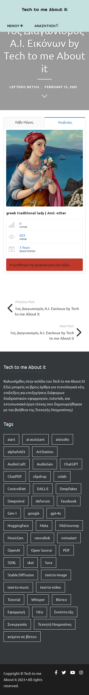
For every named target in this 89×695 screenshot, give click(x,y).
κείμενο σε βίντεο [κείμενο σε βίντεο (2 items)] (22, 636)
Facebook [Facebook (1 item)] (68, 501)
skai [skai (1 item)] (30, 562)
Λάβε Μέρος (24, 122)
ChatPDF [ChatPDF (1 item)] (15, 476)
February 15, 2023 (61, 87)
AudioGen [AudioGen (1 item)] (45, 464)
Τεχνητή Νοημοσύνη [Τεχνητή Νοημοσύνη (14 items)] (54, 624)
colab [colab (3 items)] (62, 476)
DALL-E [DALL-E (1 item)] (43, 488)
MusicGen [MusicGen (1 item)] (15, 537)
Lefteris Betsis (24, 87)
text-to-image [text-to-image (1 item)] (56, 575)
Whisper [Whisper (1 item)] (38, 599)
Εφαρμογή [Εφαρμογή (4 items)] (16, 612)
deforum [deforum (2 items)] (43, 501)
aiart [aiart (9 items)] (11, 439)
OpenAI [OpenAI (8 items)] (14, 550)
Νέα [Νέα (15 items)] (39, 612)
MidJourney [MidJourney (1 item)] (69, 525)
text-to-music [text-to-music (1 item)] (18, 587)
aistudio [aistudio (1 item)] (62, 439)
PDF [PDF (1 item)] (66, 550)
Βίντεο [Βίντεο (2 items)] (61, 599)
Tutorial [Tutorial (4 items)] (14, 599)
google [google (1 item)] (33, 513)
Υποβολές (65, 122)
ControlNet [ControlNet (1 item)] (17, 488)
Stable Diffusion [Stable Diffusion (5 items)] (21, 575)
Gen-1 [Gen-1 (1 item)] (12, 513)
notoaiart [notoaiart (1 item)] (69, 537)
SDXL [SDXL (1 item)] (12, 562)
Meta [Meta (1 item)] (44, 525)
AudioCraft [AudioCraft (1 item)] (17, 464)
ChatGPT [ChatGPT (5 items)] (71, 464)
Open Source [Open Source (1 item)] (41, 550)
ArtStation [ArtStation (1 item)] (44, 451)
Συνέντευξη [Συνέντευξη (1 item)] (63, 612)
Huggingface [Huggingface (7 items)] (18, 525)
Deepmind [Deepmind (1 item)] (16, 501)
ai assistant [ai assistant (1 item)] (35, 439)
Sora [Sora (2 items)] (48, 562)
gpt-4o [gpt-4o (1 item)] (56, 513)
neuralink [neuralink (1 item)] (42, 537)
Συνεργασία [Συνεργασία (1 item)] (17, 624)
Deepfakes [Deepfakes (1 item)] (68, 488)
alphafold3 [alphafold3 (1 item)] (16, 451)
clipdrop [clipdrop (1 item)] (40, 476)
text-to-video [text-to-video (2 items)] (50, 587)
